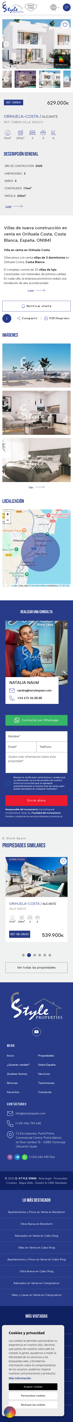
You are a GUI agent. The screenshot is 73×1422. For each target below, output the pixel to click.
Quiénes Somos (17, 1074)
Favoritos (13, 1092)
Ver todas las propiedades (36, 967)
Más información (20, 1378)
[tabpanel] (36, 899)
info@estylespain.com (30, 1113)
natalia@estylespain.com (30, 690)
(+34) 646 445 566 (42, 1157)
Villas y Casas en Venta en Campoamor (36, 1295)
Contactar (45, 1092)
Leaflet (14, 585)
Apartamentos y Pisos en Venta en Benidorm (36, 1212)
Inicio (10, 1055)
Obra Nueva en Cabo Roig (36, 1271)
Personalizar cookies (33, 1395)
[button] (36, 487)
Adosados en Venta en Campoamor (36, 1283)
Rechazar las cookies (33, 1404)
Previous (6, 44)
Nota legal (45, 1178)
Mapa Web (26, 1183)
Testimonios (46, 1083)
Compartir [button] (27, 318)
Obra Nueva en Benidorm (36, 1224)
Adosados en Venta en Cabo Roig (36, 1236)
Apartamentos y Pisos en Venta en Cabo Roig (36, 1259)
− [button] (7, 520)
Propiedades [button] (46, 1055)
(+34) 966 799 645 (28, 1123)
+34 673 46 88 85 (25, 698)
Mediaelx (61, 1183)
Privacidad (60, 1178)
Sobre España (46, 1064)
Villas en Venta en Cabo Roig (36, 1247)
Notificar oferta (36, 306)
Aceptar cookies (33, 1386)
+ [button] (7, 515)
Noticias (12, 1083)
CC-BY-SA (64, 585)
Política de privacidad (24, 783)
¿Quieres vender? (18, 1064)
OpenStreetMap (38, 585)
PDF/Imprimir (57, 318)
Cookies (11, 1183)
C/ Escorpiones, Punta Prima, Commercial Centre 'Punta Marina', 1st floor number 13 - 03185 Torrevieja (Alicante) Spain (40, 1140)
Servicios (44, 1074)
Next (67, 44)
